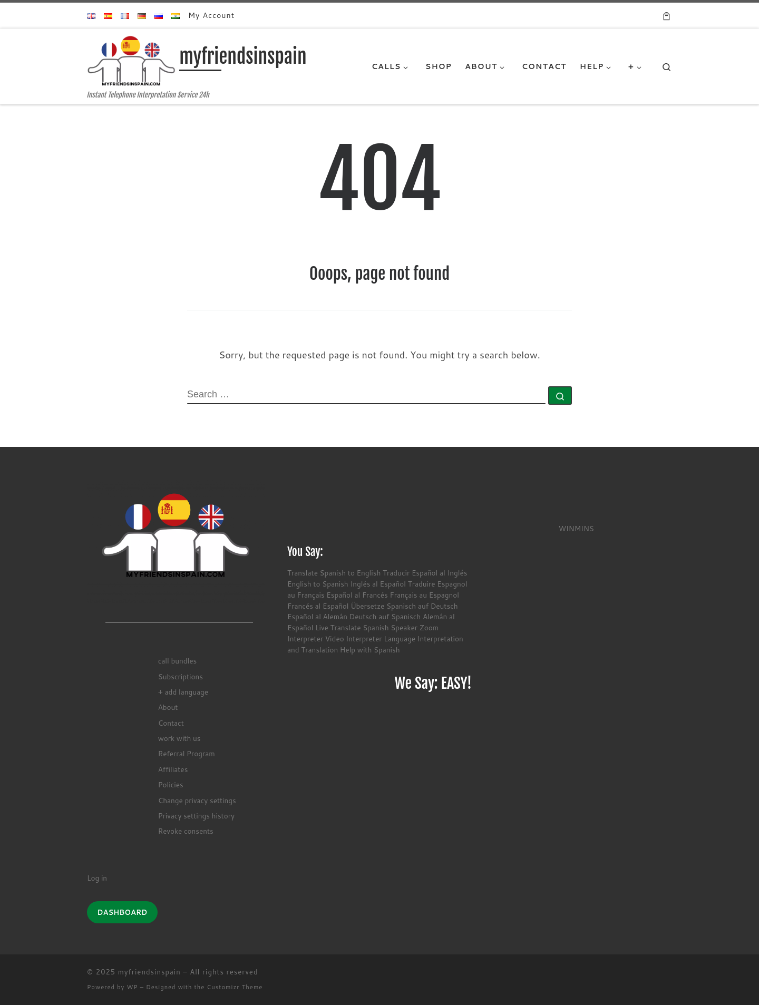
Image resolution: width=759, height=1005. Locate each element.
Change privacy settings (197, 800)
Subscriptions (180, 676)
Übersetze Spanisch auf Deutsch (404, 606)
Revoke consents (185, 831)
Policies (170, 784)
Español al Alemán (317, 616)
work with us (179, 738)
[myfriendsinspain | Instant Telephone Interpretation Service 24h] (131, 60)
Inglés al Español (378, 584)
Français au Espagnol (424, 595)
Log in (97, 878)
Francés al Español (317, 606)
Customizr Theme (234, 987)
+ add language (183, 692)
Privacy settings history (196, 816)
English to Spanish (317, 584)
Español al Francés (356, 595)
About (168, 707)
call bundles (177, 661)
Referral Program (186, 753)
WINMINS (576, 528)
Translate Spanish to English (334, 573)
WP (132, 987)
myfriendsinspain (149, 972)
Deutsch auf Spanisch (385, 616)
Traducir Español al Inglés (425, 573)
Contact (171, 723)
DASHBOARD (122, 912)
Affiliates (173, 769)
